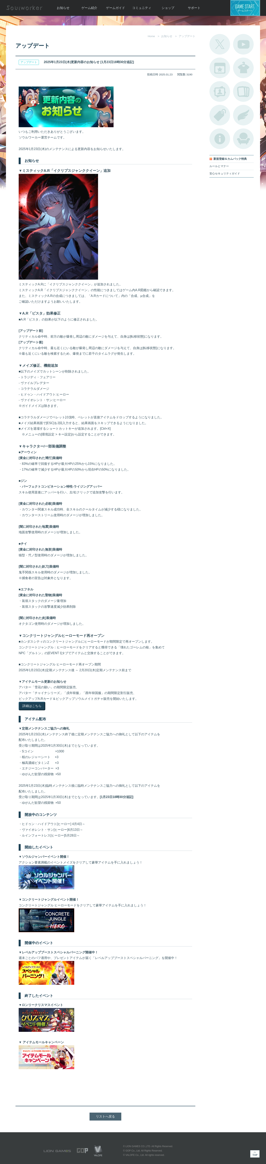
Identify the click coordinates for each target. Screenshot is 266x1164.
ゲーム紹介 (89, 8)
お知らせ (63, 8)
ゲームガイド (115, 8)
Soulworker (24, 8)
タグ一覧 (219, 115)
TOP (255, 1154)
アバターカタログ (243, 68)
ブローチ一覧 (243, 115)
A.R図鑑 (243, 91)
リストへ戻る (105, 1116)
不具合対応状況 (219, 138)
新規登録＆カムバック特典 (230, 158)
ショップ (168, 8)
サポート (194, 8)
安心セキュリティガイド (224, 173)
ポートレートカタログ (219, 91)
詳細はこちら (31, 706)
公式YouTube (243, 44)
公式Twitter (219, 44)
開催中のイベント (219, 68)
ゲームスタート (245, 8)
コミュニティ (141, 8)
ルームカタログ (243, 138)
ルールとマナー (219, 166)
